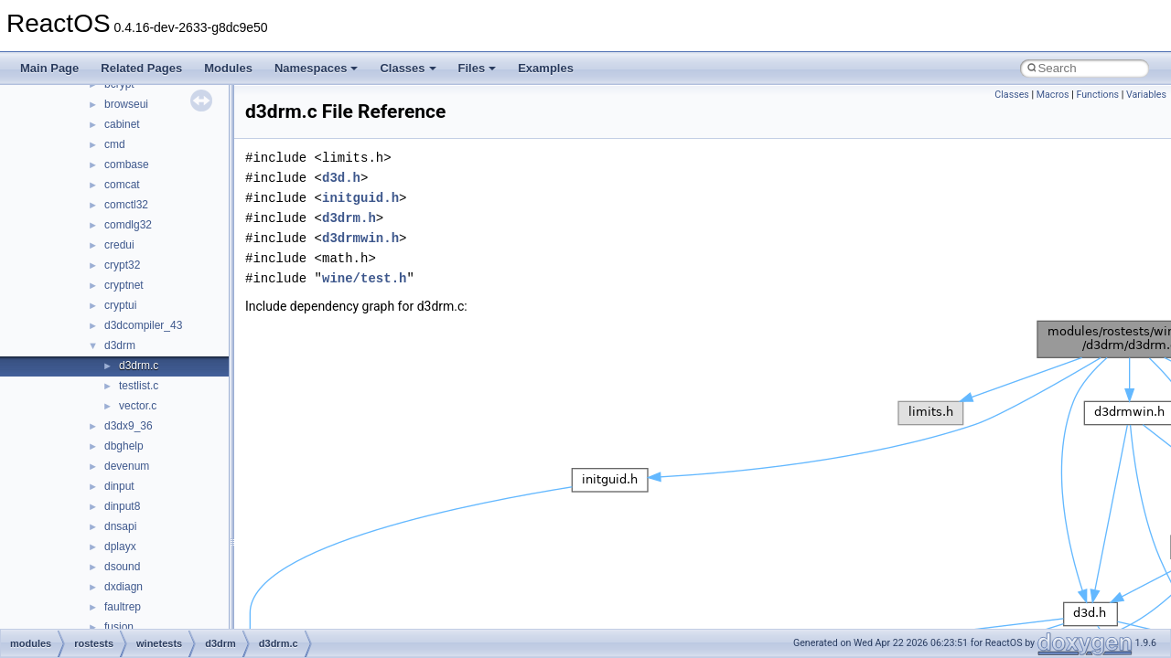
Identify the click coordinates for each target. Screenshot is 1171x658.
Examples (546, 68)
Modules (228, 68)
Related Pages (141, 68)
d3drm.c (138, 365)
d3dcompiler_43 (143, 325)
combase (126, 164)
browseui (126, 104)
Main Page (49, 68)
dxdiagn (123, 586)
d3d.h (341, 177)
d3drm (119, 345)
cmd (114, 144)
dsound (122, 566)
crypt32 (122, 265)
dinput (119, 486)
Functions (1097, 95)
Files (477, 68)
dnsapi (120, 526)
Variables (1146, 95)
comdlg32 (128, 224)
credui (119, 245)
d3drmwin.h (360, 238)
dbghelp (124, 446)
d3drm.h (349, 218)
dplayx (120, 546)
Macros (1053, 95)
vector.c (137, 405)
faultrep (122, 606)
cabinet (122, 124)
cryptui (120, 305)
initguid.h (360, 198)
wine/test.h (364, 278)
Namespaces (316, 68)
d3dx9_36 (128, 425)
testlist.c (138, 385)
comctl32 (126, 204)
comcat (122, 184)
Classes (407, 68)
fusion (119, 627)
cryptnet (124, 285)
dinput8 (122, 506)
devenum (126, 466)
